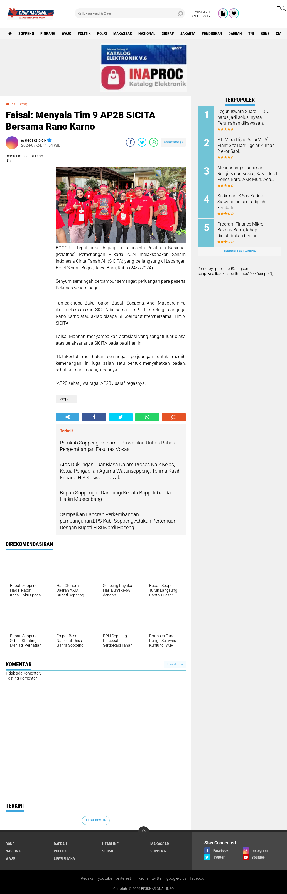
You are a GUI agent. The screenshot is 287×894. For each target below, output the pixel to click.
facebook (198, 878)
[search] (130, 13)
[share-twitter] (142, 142)
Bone (265, 33)
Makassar (122, 33)
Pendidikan (212, 33)
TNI (251, 33)
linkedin (141, 878)
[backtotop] (143, 831)
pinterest (123, 878)
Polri (102, 33)
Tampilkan (175, 664)
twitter (157, 878)
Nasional (146, 33)
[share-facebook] (130, 142)
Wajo (66, 33)
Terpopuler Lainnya (240, 251)
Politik (84, 33)
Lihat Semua (96, 820)
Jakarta (187, 33)
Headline (110, 844)
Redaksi (87, 878)
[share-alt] (67, 417)
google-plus (176, 878)
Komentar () (173, 142)
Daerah (235, 33)
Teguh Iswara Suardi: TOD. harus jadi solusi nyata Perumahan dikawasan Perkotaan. (243, 117)
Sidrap (168, 33)
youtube (105, 878)
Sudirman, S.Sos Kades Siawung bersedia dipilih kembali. (241, 201)
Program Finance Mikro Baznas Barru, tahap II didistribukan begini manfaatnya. (240, 230)
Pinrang (47, 33)
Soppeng (26, 33)
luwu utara (64, 858)
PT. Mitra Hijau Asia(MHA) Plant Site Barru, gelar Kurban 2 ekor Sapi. (246, 145)
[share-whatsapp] (153, 142)
